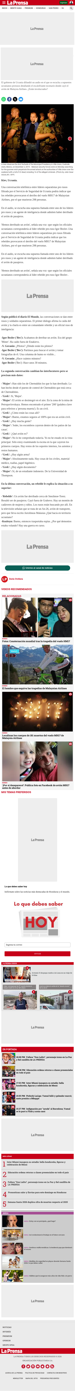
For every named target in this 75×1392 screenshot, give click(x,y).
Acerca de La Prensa (14, 1373)
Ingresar (63, 3)
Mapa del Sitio (32, 1379)
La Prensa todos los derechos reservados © (38, 1357)
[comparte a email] (21, 99)
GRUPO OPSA (8, 1345)
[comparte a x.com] (15, 99)
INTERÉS (7, 1332)
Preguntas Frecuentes (49, 1379)
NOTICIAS (7, 1327)
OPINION (7, 1341)
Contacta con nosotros (57, 1373)
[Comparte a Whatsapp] (3, 99)
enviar (37, 954)
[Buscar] (71, 8)
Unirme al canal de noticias (39, 568)
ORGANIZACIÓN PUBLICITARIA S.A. (37, 1361)
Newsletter (18, 1379)
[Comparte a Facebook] (9, 99)
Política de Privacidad (34, 1373)
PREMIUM (7, 1336)
